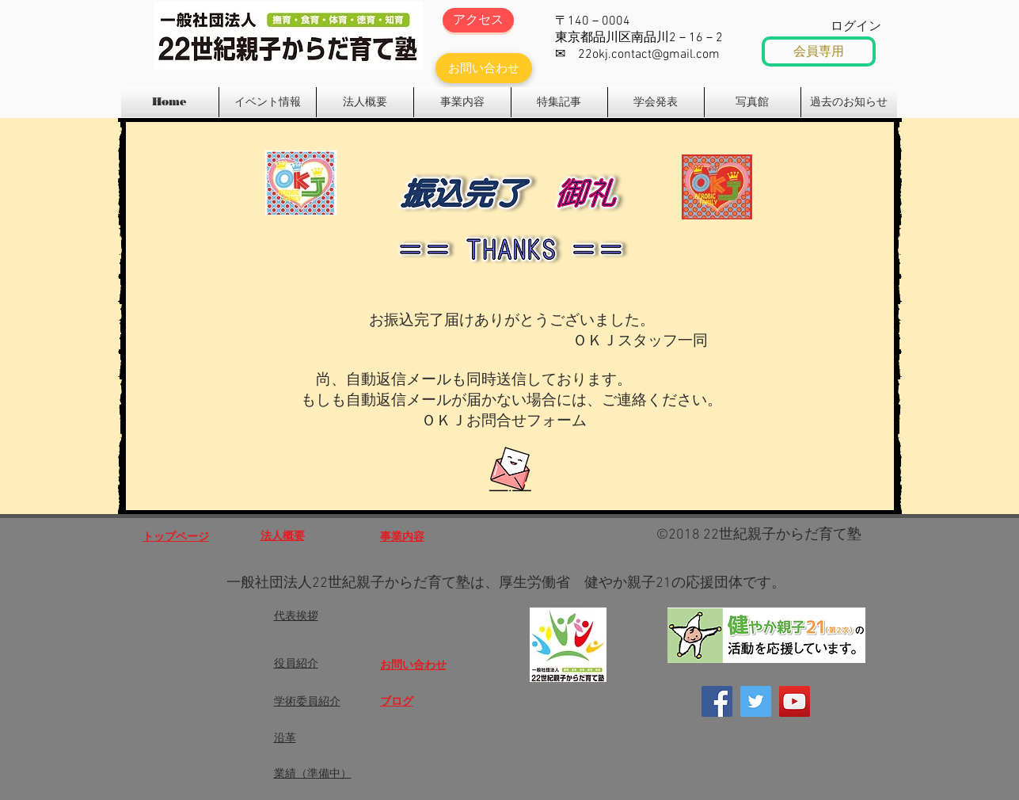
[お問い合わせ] (483, 68)
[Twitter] (755, 701)
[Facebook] (717, 701)
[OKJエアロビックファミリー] (794, 701)
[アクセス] (478, 20)
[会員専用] (819, 51)
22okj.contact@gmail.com (649, 55)
